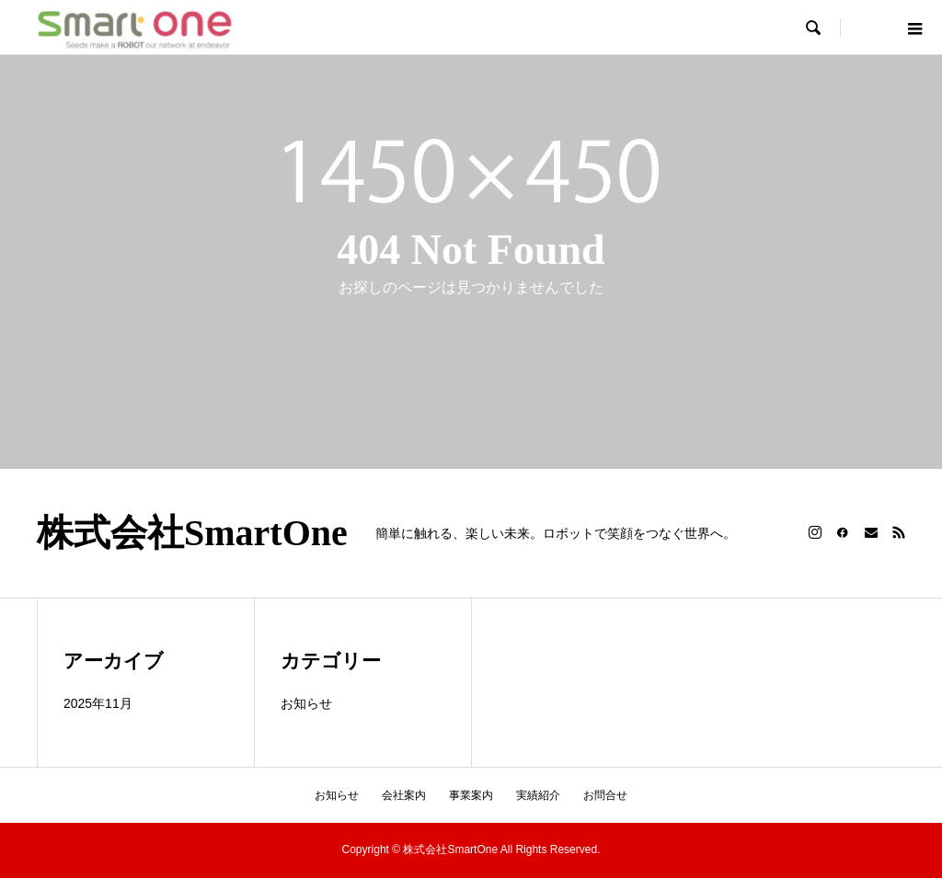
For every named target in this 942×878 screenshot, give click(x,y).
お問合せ (605, 795)
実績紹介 (538, 795)
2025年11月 (97, 703)
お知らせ (306, 703)
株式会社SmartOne (192, 533)
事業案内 (471, 795)
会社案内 (404, 795)
